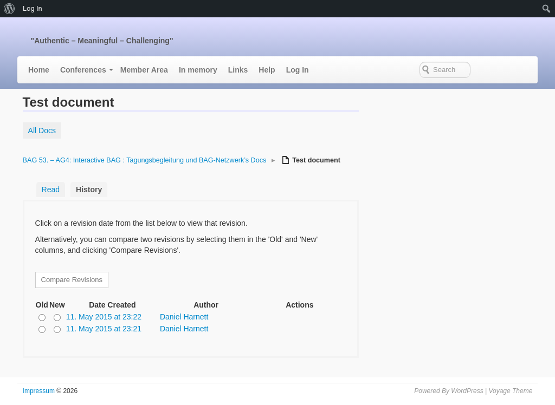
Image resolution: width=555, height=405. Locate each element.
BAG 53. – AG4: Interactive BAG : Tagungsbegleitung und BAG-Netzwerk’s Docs (145, 160)
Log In (297, 70)
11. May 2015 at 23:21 (103, 328)
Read (51, 189)
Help (267, 70)
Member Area (144, 70)
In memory (198, 70)
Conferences (83, 70)
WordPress (467, 391)
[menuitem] (9, 8)
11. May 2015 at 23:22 (103, 316)
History (89, 189)
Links (238, 70)
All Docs (42, 130)
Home (38, 70)
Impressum (39, 391)
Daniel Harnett (184, 316)
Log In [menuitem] (32, 8)
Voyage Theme (510, 391)
